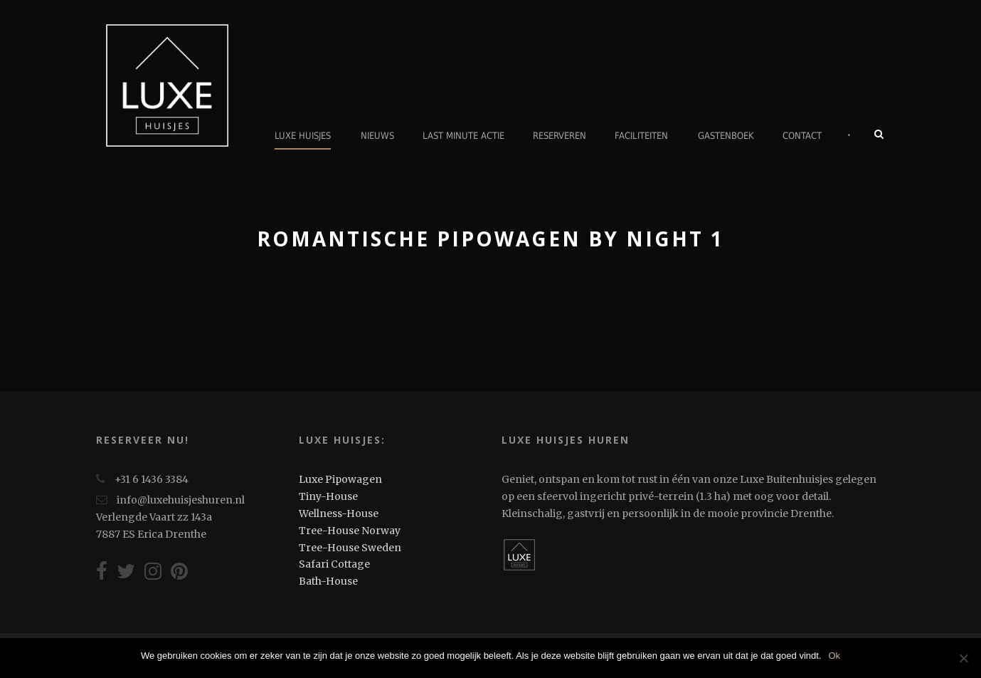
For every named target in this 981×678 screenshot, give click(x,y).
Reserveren (559, 135)
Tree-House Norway (350, 530)
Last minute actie (463, 135)
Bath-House (328, 581)
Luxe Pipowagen (340, 479)
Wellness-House (338, 513)
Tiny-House (328, 496)
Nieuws (377, 135)
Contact (802, 135)
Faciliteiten (641, 135)
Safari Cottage (334, 564)
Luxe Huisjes (303, 135)
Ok (834, 655)
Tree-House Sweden (350, 547)
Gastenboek (726, 135)
